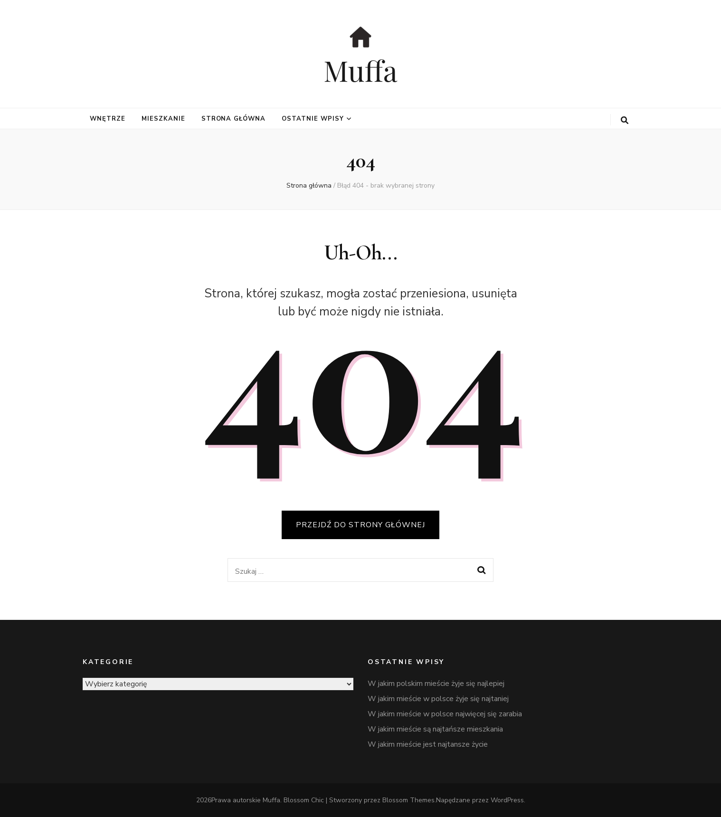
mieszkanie (163, 118)
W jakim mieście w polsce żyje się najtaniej (438, 699)
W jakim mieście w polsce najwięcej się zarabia (445, 714)
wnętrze (107, 118)
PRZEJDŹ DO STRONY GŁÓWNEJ (360, 525)
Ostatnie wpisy (313, 118)
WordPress (507, 800)
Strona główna (233, 118)
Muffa (360, 70)
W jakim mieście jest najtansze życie (428, 744)
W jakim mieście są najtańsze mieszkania (435, 729)
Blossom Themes (408, 800)
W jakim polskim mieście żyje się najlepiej (436, 683)
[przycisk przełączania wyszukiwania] (624, 120)
